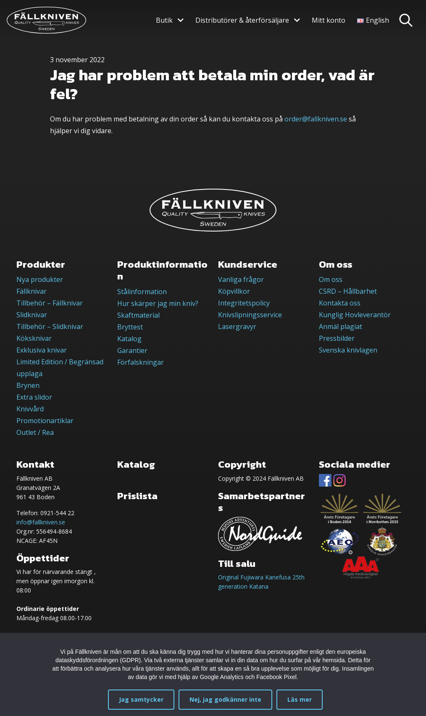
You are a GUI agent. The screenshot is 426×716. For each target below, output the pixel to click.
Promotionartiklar (45, 420)
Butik (164, 20)
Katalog (129, 338)
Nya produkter (39, 279)
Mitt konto (328, 20)
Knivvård (30, 408)
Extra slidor (34, 397)
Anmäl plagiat (340, 326)
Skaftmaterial (138, 315)
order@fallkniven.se (315, 119)
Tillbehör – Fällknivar (49, 303)
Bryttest (130, 327)
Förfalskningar (140, 362)
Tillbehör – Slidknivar (49, 326)
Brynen (27, 385)
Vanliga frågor (241, 279)
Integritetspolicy (244, 303)
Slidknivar (31, 314)
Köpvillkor (234, 291)
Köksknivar (34, 338)
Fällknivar (31, 291)
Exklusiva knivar (41, 350)
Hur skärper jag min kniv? (157, 303)
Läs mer (299, 699)
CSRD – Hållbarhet (348, 291)
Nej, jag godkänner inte (225, 699)
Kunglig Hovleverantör (355, 314)
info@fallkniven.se (40, 522)
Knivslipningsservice (250, 314)
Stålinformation (142, 291)
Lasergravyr (237, 326)
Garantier (132, 350)
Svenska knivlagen (348, 350)
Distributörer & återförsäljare (242, 20)
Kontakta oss (339, 303)
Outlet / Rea (35, 432)
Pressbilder (337, 338)
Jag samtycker (141, 699)
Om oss (330, 279)
